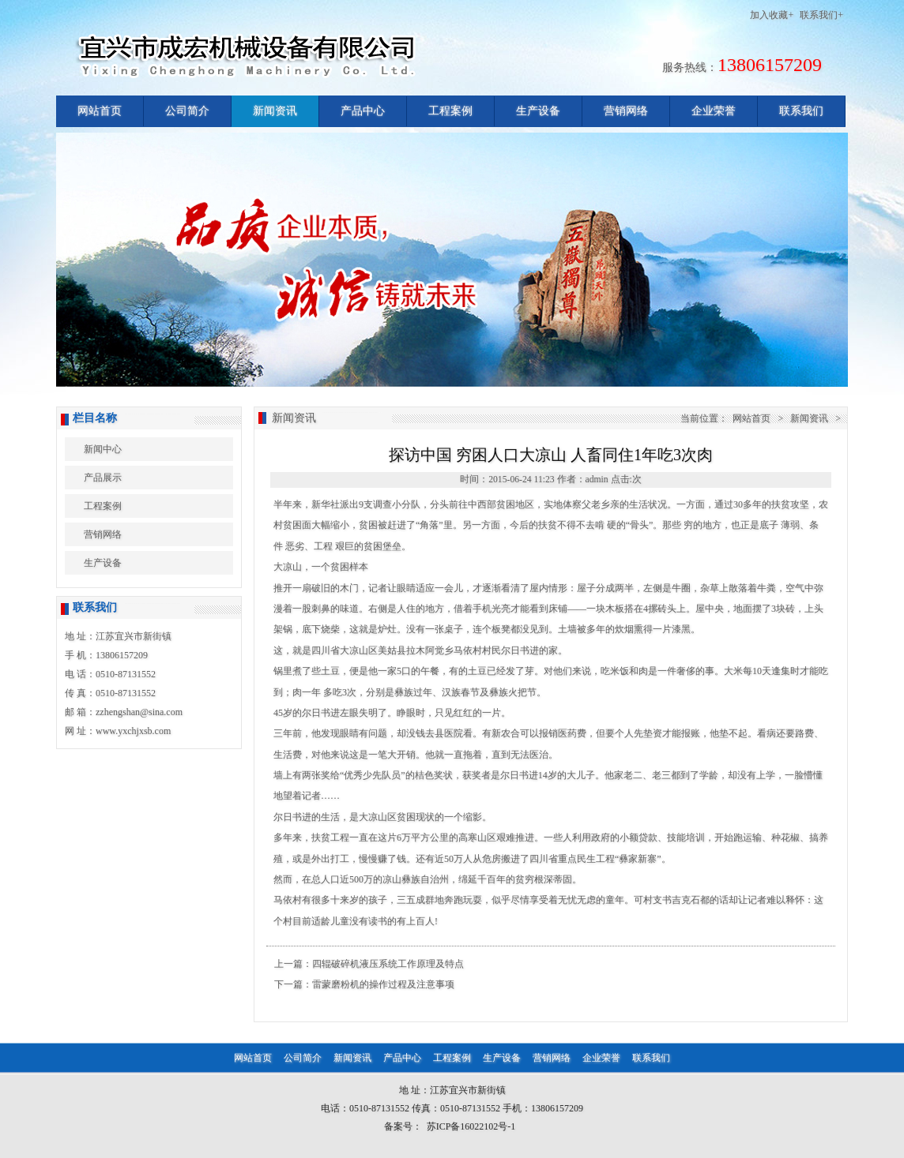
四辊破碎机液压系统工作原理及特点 (388, 963)
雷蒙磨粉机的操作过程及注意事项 (383, 984)
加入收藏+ (771, 15)
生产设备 (538, 111)
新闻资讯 (275, 111)
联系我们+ (821, 15)
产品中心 (363, 111)
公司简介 (187, 111)
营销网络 (626, 111)
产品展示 (103, 477)
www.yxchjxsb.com (133, 730)
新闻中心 (103, 449)
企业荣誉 (713, 111)
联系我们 (801, 111)
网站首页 (99, 111)
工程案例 (450, 111)
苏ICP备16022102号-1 (471, 1126)
